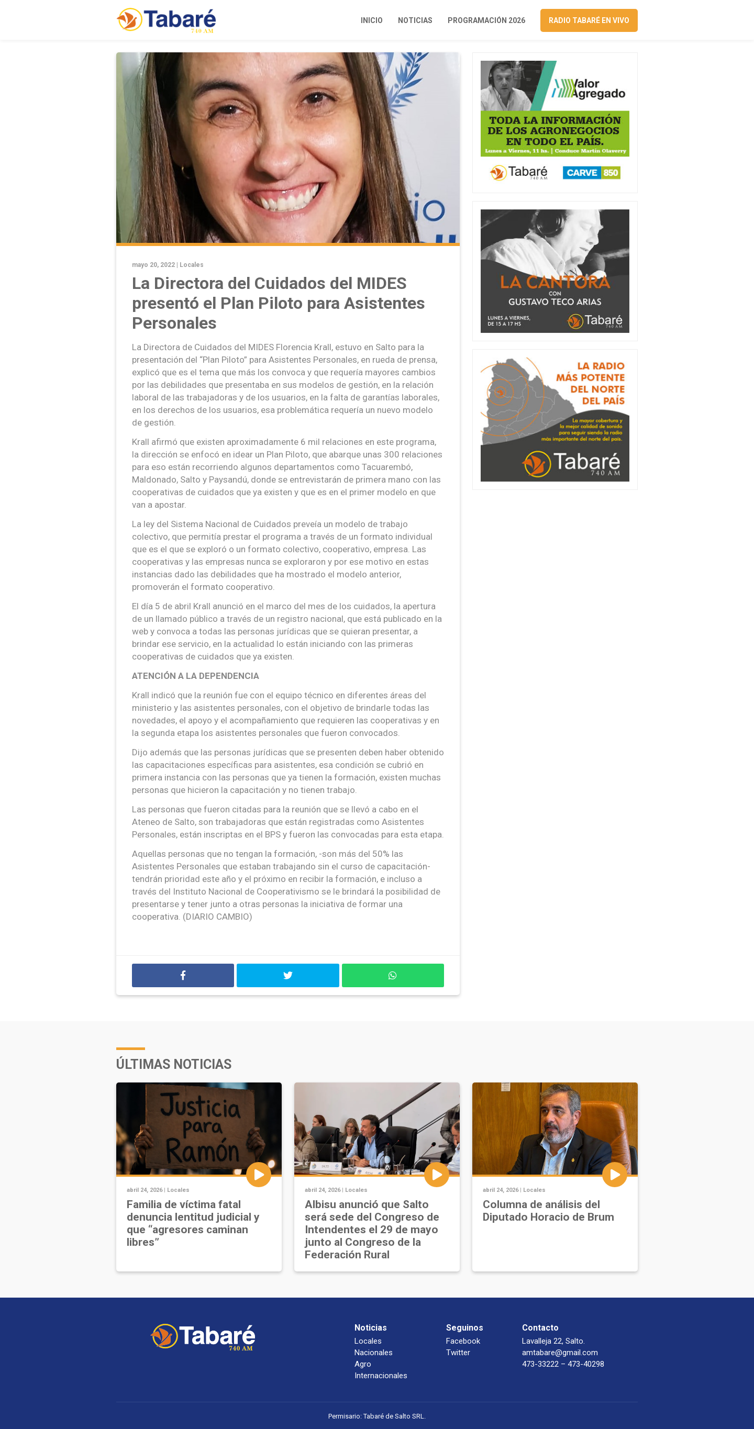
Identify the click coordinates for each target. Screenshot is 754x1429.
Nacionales (373, 1352)
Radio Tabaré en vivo (589, 20)
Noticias (415, 20)
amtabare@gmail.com (560, 1352)
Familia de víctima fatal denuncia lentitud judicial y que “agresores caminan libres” (193, 1223)
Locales (192, 265)
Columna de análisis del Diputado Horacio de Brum (548, 1210)
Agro (362, 1364)
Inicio (372, 20)
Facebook (463, 1341)
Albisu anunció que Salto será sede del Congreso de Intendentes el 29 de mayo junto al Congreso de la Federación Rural (372, 1229)
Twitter (458, 1352)
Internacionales (380, 1375)
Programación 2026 (486, 20)
